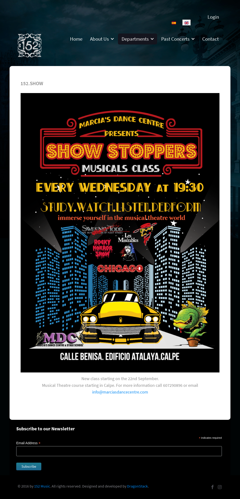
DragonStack (137, 486)
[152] (30, 45)
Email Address (28, 443)
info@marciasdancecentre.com (120, 392)
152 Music (42, 486)
